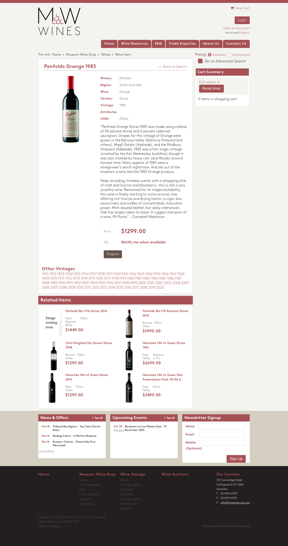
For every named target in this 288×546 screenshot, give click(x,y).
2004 (176, 283)
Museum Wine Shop (81, 55)
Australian (219, 55)
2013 (103, 288)
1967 (172, 274)
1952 (52, 274)
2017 (135, 288)
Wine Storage (132, 474)
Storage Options (131, 485)
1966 (165, 274)
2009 (72, 288)
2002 (159, 283)
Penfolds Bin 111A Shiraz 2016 (86, 311)
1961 (125, 274)
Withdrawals (128, 504)
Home (56, 55)
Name (190, 426)
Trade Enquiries (89, 494)
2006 (46, 288)
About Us (85, 499)
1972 (68, 279)
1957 (93, 274)
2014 (111, 288)
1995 (101, 283)
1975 (91, 279)
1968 (180, 274)
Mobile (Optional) (192, 445)
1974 (84, 279)
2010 (80, 288)
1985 (162, 279)
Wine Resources (90, 485)
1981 (138, 279)
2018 (143, 288)
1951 (45, 274)
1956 (85, 274)
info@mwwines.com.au (235, 502)
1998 (125, 283)
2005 (185, 283)
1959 (109, 274)
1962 (132, 274)
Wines (105, 55)
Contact (125, 508)
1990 (61, 283)
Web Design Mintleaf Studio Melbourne (226, 526)
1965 (157, 274)
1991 (69, 283)
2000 (142, 283)
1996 (109, 283)
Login (242, 20)
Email (190, 434)
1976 (99, 279)
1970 (53, 279)
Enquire (113, 254)
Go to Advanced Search (225, 61)
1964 (149, 274)
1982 (146, 279)
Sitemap (55, 526)
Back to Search (175, 67)
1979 (122, 279)
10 (53, 452)
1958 (101, 274)
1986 (170, 279)
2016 (127, 288)
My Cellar (126, 494)
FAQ (82, 489)
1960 (117, 274)
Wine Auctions (175, 474)
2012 (95, 288)
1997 (117, 283)
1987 (178, 279)
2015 (119, 288)
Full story (119, 430)
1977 (107, 279)
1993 (85, 283)
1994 (93, 283)
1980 (130, 279)
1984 (154, 279)
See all (98, 418)
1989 (53, 283)
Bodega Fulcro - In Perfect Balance (75, 436)
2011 (88, 288)
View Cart (240, 8)
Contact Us (87, 504)
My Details (127, 489)
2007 (54, 288)
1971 (61, 279)
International (241, 55)
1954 (69, 274)
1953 (61, 274)
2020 (160, 288)
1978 (114, 279)
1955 (77, 274)
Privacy (42, 526)
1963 (140, 274)
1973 (76, 279)
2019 (151, 288)
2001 (150, 283)
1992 (77, 283)
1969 (45, 279)
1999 (133, 283)
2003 (167, 283)
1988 (45, 283)
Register (245, 33)
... (55, 452)
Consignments (130, 499)
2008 (63, 288)
